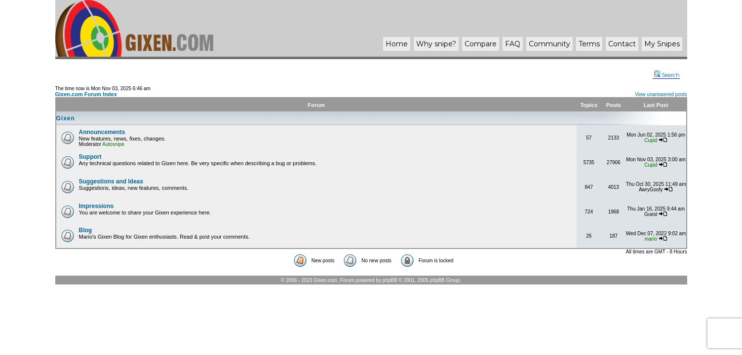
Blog (85, 230)
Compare (481, 43)
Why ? (436, 43)
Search (667, 74)
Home (397, 43)
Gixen (65, 118)
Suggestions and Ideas (111, 181)
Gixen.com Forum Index (86, 94)
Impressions (96, 206)
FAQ (512, 43)
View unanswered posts (661, 94)
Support (90, 156)
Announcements (102, 132)
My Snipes (662, 43)
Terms (589, 43)
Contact (622, 43)
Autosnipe (113, 144)
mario (651, 239)
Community (549, 43)
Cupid (650, 140)
